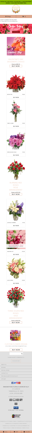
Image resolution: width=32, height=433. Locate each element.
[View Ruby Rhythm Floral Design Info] (16, 82)
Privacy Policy (6, 427)
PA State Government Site (22, 425)
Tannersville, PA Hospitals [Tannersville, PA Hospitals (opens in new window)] (24, 421)
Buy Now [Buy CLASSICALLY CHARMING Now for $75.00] (16, 225)
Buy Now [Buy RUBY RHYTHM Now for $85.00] (16, 97)
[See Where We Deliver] (16, 360)
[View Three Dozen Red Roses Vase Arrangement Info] (16, 297)
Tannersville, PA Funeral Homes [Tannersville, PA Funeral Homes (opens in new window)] (8, 421)
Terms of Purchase (16, 427)
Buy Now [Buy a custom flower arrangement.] (16, 350)
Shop (8, 16)
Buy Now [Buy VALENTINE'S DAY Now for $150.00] (16, 254)
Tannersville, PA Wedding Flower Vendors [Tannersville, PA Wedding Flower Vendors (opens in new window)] (16, 423)
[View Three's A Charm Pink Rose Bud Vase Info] (16, 111)
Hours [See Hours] (27, 432)
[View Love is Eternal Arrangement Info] (16, 268)
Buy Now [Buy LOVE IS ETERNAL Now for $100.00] (16, 283)
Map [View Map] (16, 432)
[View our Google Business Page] (15, 383)
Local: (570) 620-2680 (16, 393)
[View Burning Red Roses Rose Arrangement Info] (16, 169)
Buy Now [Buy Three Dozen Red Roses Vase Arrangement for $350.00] (16, 322)
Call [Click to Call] (5, 432)
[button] (16, 408)
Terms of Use (25, 427)
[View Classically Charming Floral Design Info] (16, 210)
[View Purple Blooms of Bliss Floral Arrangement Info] (16, 140)
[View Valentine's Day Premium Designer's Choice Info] (16, 239)
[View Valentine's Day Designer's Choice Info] (16, 46)
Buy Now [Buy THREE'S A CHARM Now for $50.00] (16, 126)
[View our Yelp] (19, 383)
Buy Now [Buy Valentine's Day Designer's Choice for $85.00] (16, 66)
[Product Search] (16, 353)
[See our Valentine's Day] (16, 29)
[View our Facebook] (13, 383)
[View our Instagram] (17, 383)
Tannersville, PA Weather (9, 425)
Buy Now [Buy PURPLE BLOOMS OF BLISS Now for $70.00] (16, 155)
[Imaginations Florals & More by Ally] (16, 13)
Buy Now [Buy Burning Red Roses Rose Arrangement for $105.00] (16, 194)
